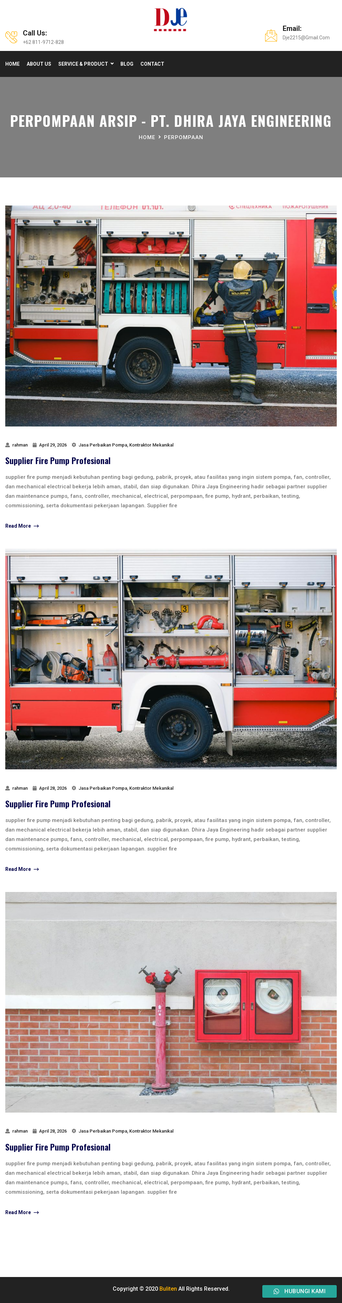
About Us (39, 64)
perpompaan (183, 137)
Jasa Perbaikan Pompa (103, 445)
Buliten (168, 1288)
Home (12, 64)
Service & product (83, 64)
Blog (126, 64)
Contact (152, 64)
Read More (22, 526)
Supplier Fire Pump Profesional (58, 460)
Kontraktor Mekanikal (151, 445)
